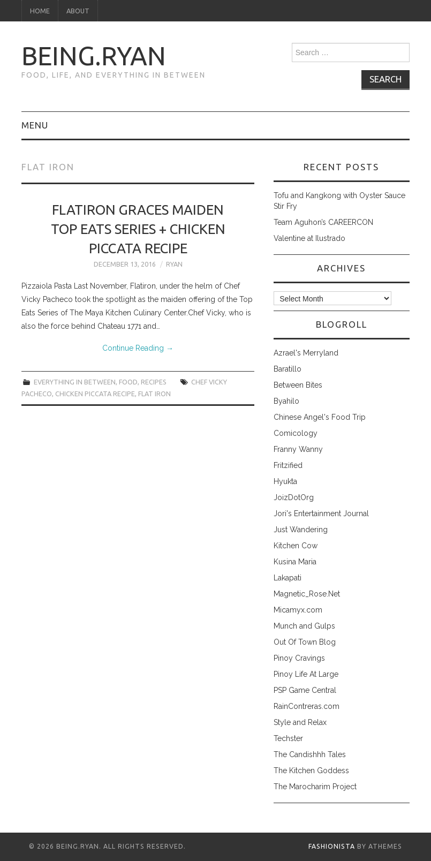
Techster (288, 738)
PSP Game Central (305, 690)
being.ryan (93, 55)
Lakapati (287, 577)
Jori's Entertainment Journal (321, 513)
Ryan (174, 264)
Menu (34, 125)
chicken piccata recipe (95, 393)
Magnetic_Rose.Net (307, 594)
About (77, 10)
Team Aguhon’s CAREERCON (323, 222)
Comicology (295, 433)
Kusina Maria (295, 561)
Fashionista (331, 846)
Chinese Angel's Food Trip (320, 417)
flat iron (154, 393)
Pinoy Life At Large (306, 674)
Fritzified (288, 465)
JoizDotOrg (294, 497)
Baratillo (287, 369)
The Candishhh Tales (310, 754)
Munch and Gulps (304, 626)
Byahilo (286, 401)
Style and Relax (300, 722)
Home (40, 10)
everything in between (75, 382)
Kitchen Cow (295, 545)
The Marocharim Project (315, 786)
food (128, 382)
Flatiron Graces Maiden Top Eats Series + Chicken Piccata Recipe (138, 229)
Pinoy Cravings (299, 658)
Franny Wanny (298, 449)
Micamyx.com (298, 610)
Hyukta (285, 481)
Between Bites (298, 385)
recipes (154, 382)
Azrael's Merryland (306, 353)
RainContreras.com (306, 706)
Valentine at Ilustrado (309, 238)
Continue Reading (137, 348)
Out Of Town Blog (305, 642)
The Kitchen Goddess (311, 770)
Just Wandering (301, 529)
